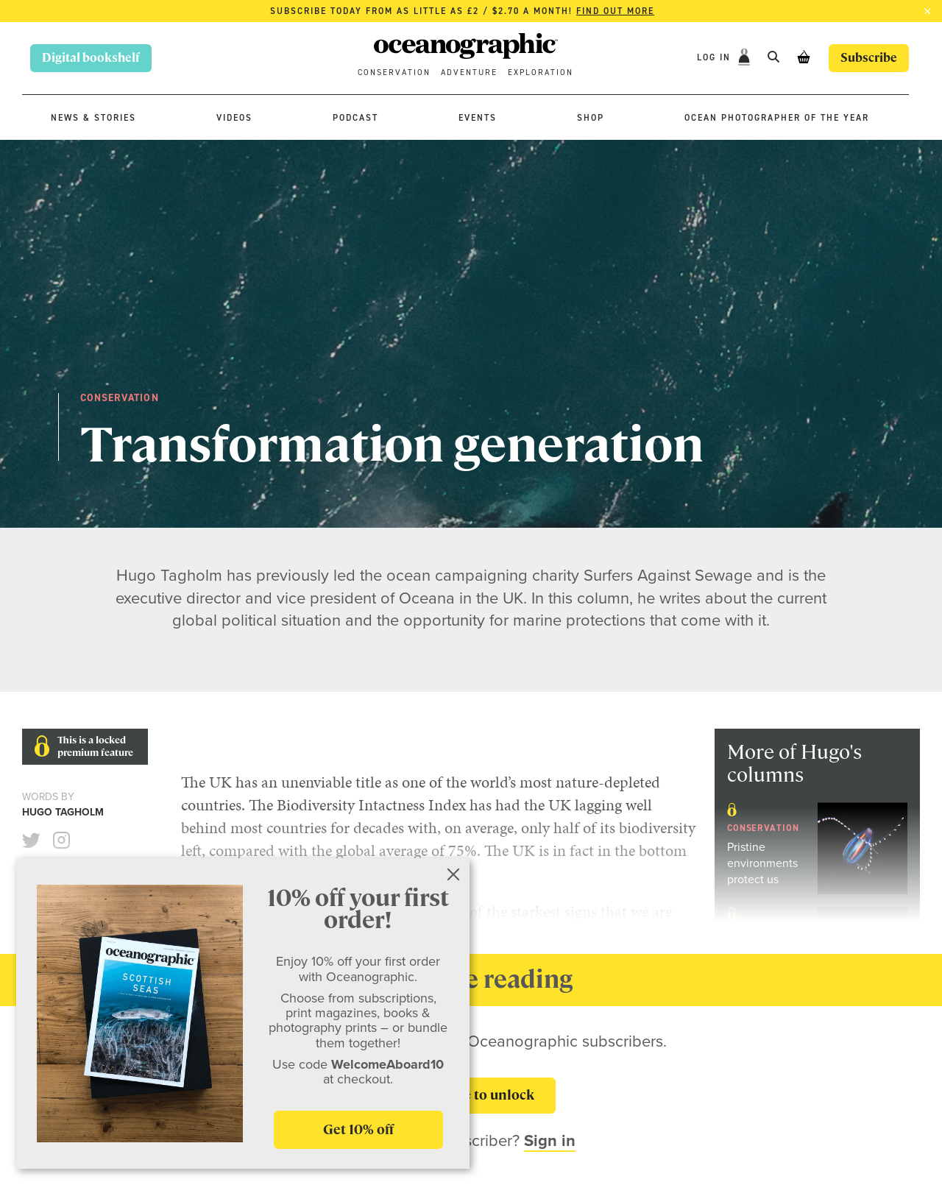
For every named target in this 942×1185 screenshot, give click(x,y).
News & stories (93, 118)
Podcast (355, 118)
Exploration (540, 72)
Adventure (469, 72)
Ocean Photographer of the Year (776, 118)
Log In (715, 57)
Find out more (615, 11)
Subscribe (868, 58)
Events (477, 118)
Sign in (550, 1140)
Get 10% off (358, 1129)
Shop (590, 118)
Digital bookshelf (91, 58)
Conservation (394, 72)
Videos (234, 118)
